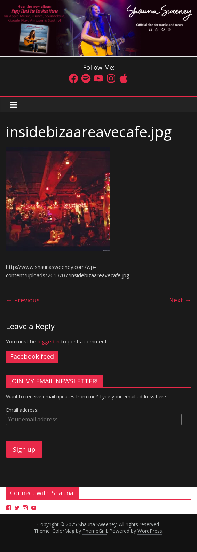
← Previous (23, 300)
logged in (49, 341)
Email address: (22, 409)
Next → (180, 300)
